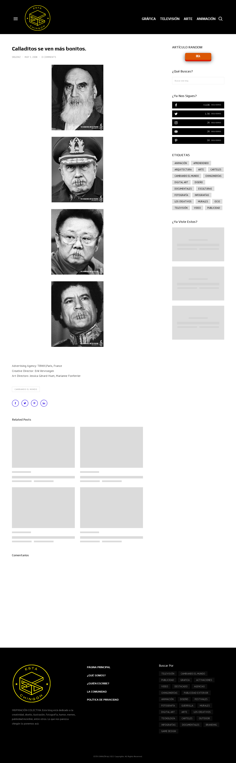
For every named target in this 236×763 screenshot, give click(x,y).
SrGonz (16, 57)
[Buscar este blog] (198, 80)
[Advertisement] (198, 369)
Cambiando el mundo (26, 389)
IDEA (198, 56)
